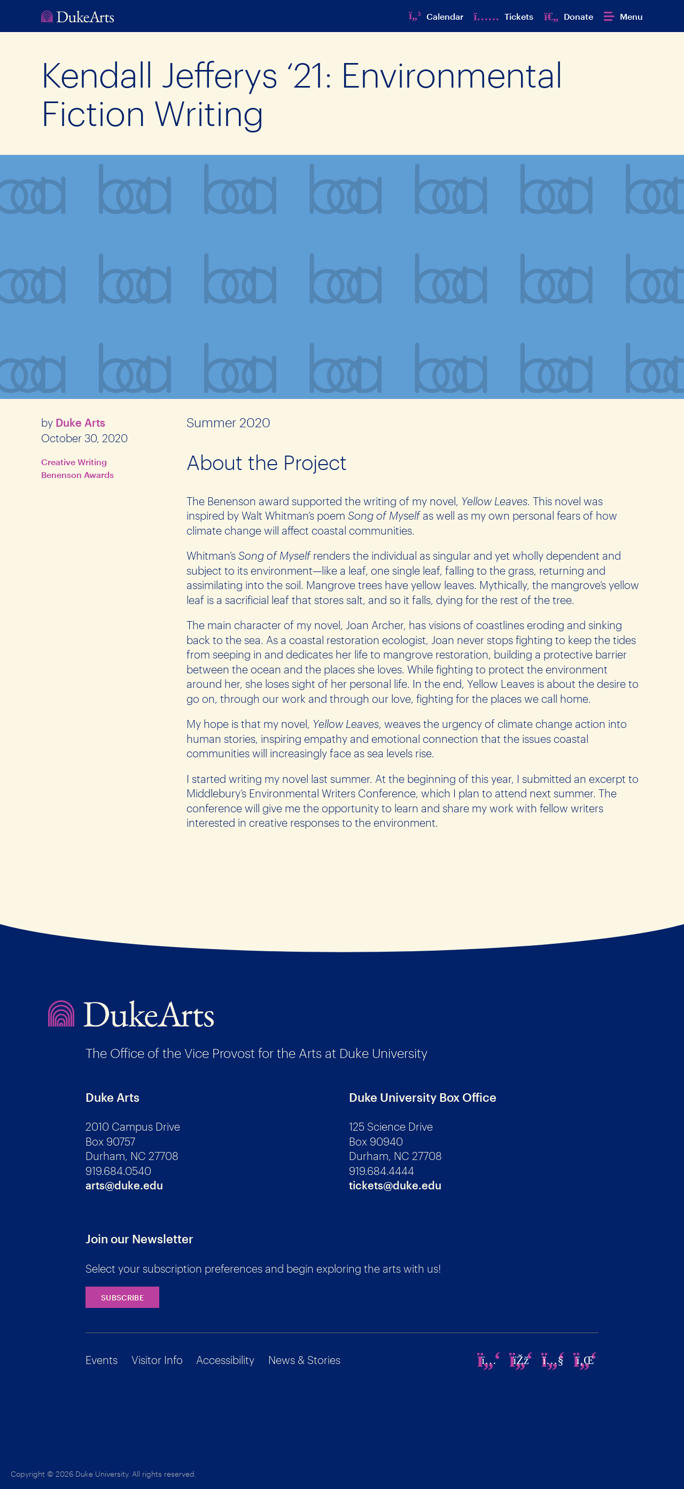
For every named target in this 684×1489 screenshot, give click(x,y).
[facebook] (521, 1359)
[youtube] (553, 1359)
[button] (623, 16)
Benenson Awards (77, 474)
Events (102, 1359)
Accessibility (225, 1359)
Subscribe (122, 1297)
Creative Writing (74, 462)
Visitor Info (157, 1359)
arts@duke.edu (124, 1185)
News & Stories (304, 1359)
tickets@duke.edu (395, 1185)
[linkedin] (585, 1359)
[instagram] (489, 1359)
